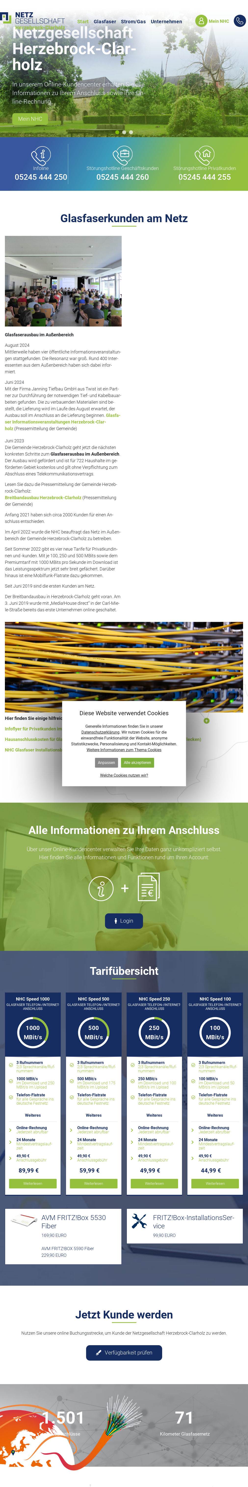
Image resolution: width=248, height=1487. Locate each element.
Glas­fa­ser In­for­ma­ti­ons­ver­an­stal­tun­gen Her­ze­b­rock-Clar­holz (62, 422)
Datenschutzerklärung (100, 732)
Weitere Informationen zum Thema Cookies (124, 750)
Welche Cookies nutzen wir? (124, 775)
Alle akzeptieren (137, 762)
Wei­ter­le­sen (32, 1183)
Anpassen (106, 762)
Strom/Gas (133, 21)
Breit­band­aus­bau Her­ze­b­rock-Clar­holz (43, 497)
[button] (117, 132)
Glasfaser (105, 21)
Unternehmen (166, 21)
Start (83, 21)
